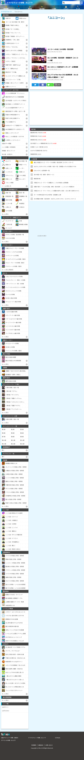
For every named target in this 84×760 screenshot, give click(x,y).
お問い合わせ (49, 745)
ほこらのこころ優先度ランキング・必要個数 (62, 67)
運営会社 (40, 745)
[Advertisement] (56, 106)
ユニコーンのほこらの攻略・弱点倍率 (60, 49)
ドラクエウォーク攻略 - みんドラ (20, 2)
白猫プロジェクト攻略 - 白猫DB (9, 738)
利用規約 (33, 745)
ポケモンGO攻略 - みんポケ (8, 740)
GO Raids (57, 738)
